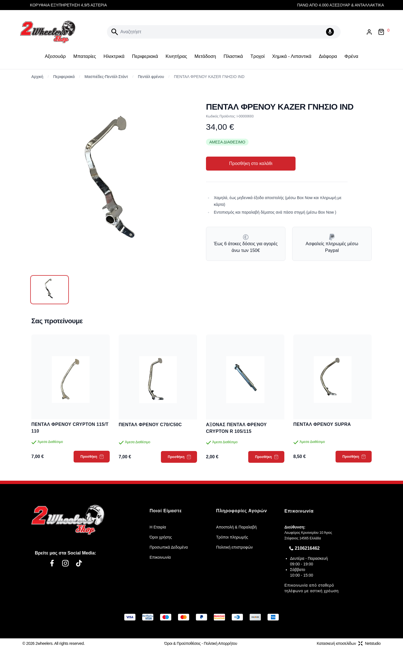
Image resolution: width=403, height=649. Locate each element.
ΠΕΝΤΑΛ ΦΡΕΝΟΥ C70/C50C (150, 424)
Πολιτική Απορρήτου (220, 643)
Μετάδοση (205, 56)
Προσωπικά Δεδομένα (168, 547)
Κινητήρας (176, 56)
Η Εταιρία (157, 527)
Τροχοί (257, 56)
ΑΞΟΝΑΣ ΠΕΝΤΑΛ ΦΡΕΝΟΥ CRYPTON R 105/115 (236, 428)
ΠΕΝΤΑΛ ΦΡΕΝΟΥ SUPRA (322, 424)
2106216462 (307, 548)
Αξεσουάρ (55, 56)
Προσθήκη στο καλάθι (250, 163)
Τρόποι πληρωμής (232, 537)
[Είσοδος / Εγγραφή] (369, 32)
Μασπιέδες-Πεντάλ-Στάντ (106, 76)
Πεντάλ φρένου (151, 76)
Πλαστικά (233, 56)
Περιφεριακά (145, 56)
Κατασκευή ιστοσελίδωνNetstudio (349, 643)
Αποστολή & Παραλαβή (236, 527)
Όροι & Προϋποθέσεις (182, 643)
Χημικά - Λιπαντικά (291, 56)
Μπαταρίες (84, 56)
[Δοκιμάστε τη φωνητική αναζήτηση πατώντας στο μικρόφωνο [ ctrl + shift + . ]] (331, 32)
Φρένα (351, 56)
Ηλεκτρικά (114, 56)
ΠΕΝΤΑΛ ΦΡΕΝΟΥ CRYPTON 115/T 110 (70, 427)
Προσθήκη (92, 456)
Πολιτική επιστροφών (234, 547)
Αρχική (37, 76)
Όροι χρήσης (160, 537)
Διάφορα (328, 56)
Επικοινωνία (160, 557)
